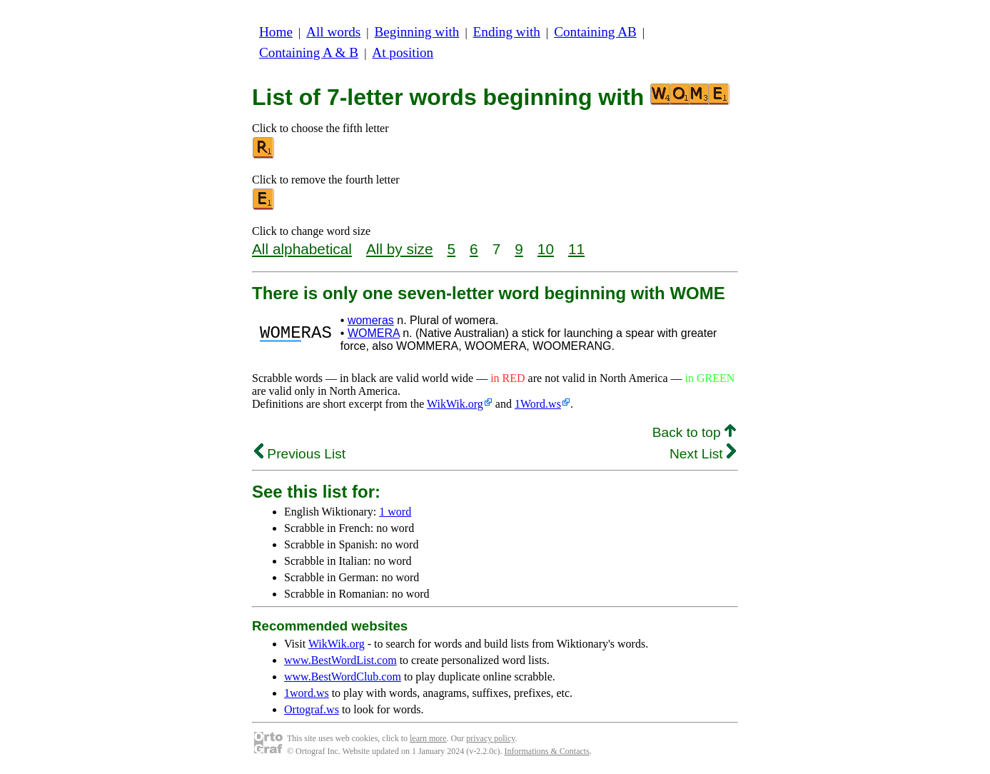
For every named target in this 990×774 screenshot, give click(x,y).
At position (402, 52)
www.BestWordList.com (340, 660)
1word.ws (306, 693)
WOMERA (374, 333)
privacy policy (490, 738)
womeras (371, 320)
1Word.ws (538, 404)
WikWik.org (455, 404)
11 (576, 249)
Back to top (694, 432)
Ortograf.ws (311, 709)
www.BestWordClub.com (342, 676)
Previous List (299, 453)
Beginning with (417, 31)
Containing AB (595, 31)
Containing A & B (308, 52)
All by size (399, 249)
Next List (703, 453)
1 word (395, 512)
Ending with (506, 31)
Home (276, 31)
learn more (428, 738)
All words (333, 31)
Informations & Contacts (547, 751)
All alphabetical (302, 249)
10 (545, 249)
